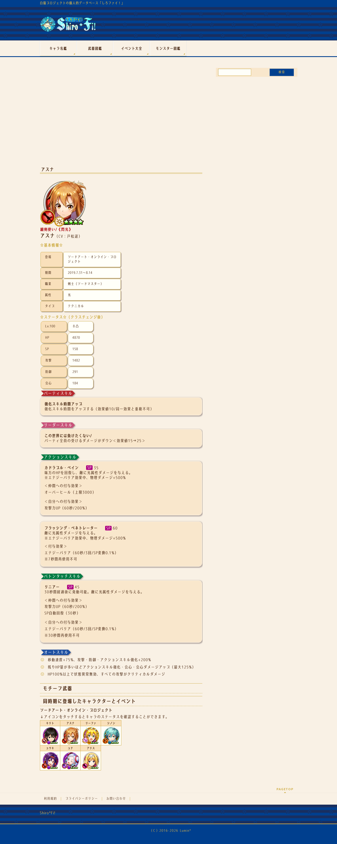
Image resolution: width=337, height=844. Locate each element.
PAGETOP (285, 789)
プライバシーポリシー (81, 798)
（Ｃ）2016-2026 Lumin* (170, 830)
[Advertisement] (121, 119)
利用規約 (50, 798)
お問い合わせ (116, 798)
